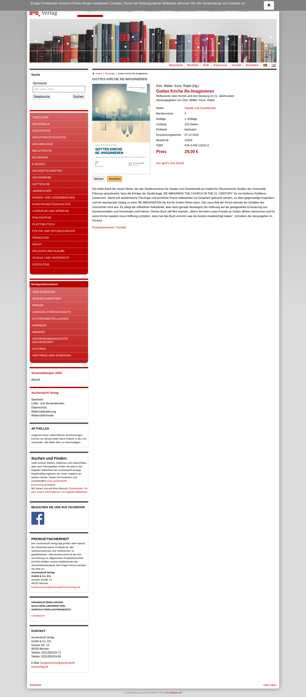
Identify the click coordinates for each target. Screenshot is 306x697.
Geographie (41, 177)
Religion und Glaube (48, 251)
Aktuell (35, 379)
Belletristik (42, 150)
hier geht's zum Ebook (170, 163)
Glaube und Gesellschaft (200, 108)
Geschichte (41, 130)
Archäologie (42, 144)
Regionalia (41, 124)
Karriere (39, 325)
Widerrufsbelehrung (43, 411)
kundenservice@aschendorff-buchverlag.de (55, 587)
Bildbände (40, 157)
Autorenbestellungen (50, 318)
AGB (206, 65)
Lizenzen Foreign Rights (51, 312)
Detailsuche (42, 97)
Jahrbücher (42, 190)
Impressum (220, 65)
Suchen (78, 97)
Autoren (39, 348)
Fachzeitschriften (47, 170)
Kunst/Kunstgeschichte (51, 204)
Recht (37, 244)
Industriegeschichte (49, 137)
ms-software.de (174, 692)
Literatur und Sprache (50, 210)
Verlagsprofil (44, 291)
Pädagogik (40, 237)
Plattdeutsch (43, 224)
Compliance (38, 615)
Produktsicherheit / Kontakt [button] (109, 227)
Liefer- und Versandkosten (47, 403)
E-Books (38, 164)
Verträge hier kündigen (51, 355)
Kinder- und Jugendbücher (53, 197)
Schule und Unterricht (51, 257)
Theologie (40, 117)
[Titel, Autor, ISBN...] (59, 89)
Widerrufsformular (42, 415)
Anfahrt (39, 332)
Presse (38, 305)
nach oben (269, 684)
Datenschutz (39, 407)
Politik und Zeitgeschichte (53, 231)
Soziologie (41, 264)
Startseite (37, 399)
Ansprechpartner (46, 298)
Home (99, 73)
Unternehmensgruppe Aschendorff (50, 340)
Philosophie (41, 217)
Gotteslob (41, 184)
